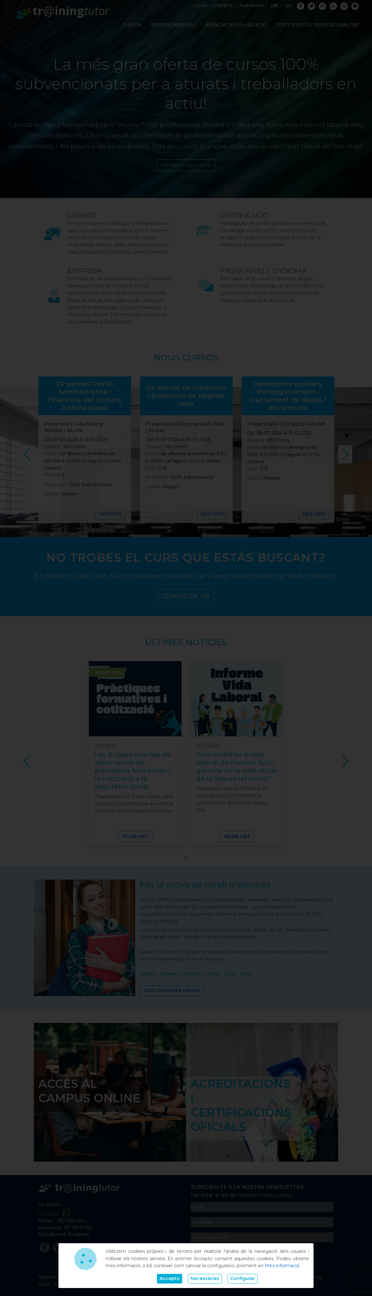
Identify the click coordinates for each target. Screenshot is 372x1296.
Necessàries (204, 1278)
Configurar (242, 1278)
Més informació (282, 1265)
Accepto (169, 1278)
